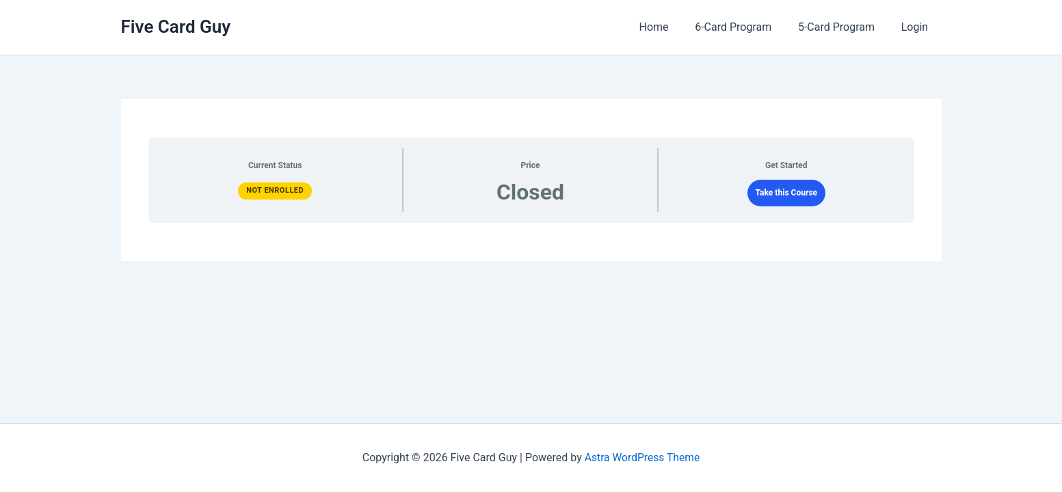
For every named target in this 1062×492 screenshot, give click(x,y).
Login (916, 26)
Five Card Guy (176, 26)
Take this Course (787, 192)
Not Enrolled (275, 190)
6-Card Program (744, 26)
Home (670, 26)
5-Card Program (843, 26)
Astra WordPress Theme (642, 457)
